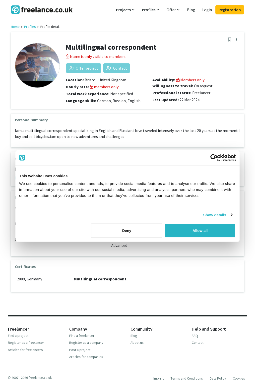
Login (207, 9)
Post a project (79, 350)
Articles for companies (86, 356)
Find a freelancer (81, 335)
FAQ (195, 335)
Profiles (30, 26)
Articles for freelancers (25, 350)
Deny (126, 230)
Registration (230, 9)
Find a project (18, 335)
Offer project (83, 68)
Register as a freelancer (26, 342)
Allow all (200, 230)
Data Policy (218, 378)
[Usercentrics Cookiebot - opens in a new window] (214, 157)
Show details (214, 215)
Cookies (239, 378)
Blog (191, 9)
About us (137, 342)
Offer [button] (173, 9)
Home (15, 26)
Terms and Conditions (187, 378)
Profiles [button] (151, 9)
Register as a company (86, 342)
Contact (116, 68)
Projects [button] (125, 9)
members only (104, 86)
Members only (190, 79)
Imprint (158, 378)
